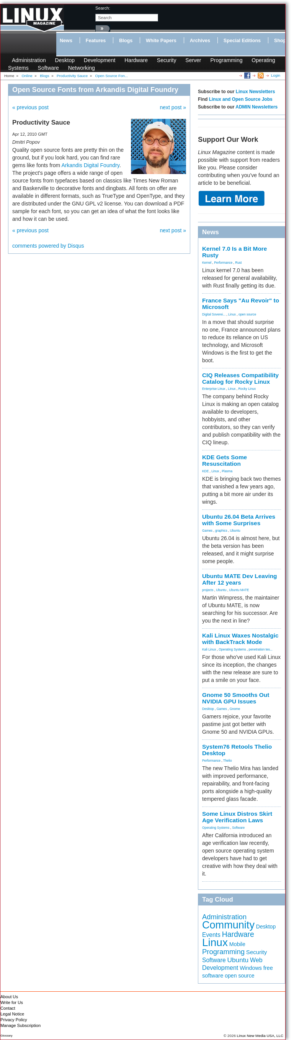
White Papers (161, 40)
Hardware (136, 60)
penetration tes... (261, 649)
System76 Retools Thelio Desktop (237, 749)
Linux (232, 314)
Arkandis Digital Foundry (90, 165)
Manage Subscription (20, 1025)
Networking (81, 68)
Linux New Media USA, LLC (260, 1035)
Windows (251, 968)
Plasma (227, 471)
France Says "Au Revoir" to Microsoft (240, 303)
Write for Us (11, 1002)
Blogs (125, 40)
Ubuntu (235, 530)
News (66, 40)
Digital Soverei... (213, 314)
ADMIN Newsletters (256, 107)
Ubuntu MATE (239, 590)
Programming (226, 60)
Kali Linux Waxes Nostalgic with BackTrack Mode (240, 638)
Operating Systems (232, 649)
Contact (7, 1008)
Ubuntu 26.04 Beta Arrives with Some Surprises (238, 519)
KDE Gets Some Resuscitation (224, 460)
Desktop (65, 60)
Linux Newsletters (255, 91)
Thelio (227, 760)
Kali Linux (209, 649)
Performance (223, 263)
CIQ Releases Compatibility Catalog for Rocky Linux (240, 378)
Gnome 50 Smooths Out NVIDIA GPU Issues (235, 698)
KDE (205, 471)
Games (207, 530)
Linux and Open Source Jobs (241, 99)
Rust (238, 263)
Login (275, 75)
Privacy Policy (13, 1019)
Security (166, 60)
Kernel (206, 263)
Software (48, 68)
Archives (200, 40)
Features (96, 40)
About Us (9, 996)
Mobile (237, 944)
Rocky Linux (247, 389)
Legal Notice (12, 1014)
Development (100, 60)
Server (193, 60)
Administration (29, 60)
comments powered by (48, 246)
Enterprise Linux (213, 389)
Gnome (235, 709)
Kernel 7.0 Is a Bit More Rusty (234, 251)
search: (102, 8)
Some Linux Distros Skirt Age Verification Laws (237, 816)
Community (228, 925)
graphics (221, 530)
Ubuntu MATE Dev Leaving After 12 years (239, 579)
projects (207, 590)
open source (247, 314)
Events (211, 935)
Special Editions (242, 40)
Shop (280, 40)
